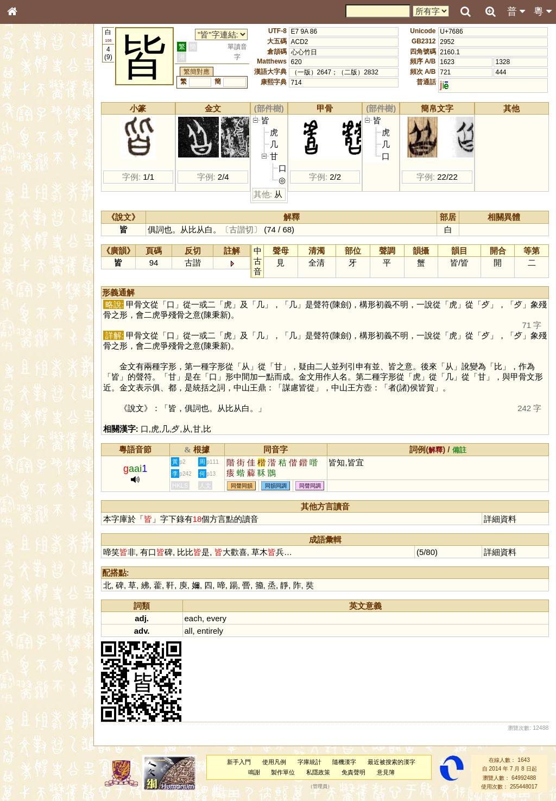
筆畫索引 (27, 156)
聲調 (51, 291)
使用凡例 (274, 762)
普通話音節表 (33, 301)
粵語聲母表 (30, 226)
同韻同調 (276, 486)
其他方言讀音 (33, 312)
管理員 (320, 787)
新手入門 (239, 762)
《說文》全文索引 (40, 341)
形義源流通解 (33, 187)
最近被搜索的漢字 (391, 762)
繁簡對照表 (30, 372)
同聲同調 (310, 486)
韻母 (36, 291)
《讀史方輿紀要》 (40, 351)
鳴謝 (254, 772)
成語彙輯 (27, 361)
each (193, 618)
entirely (210, 630)
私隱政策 (318, 772)
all (189, 630)
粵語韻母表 (30, 237)
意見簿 (386, 772)
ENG (48, 120)
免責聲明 (353, 772)
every (216, 618)
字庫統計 (309, 762)
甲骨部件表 (30, 166)
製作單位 (283, 772)
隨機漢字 (344, 762)
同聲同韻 (241, 486)
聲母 (21, 291)
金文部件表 (30, 177)
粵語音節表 (30, 216)
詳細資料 (500, 519)
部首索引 (27, 145)
